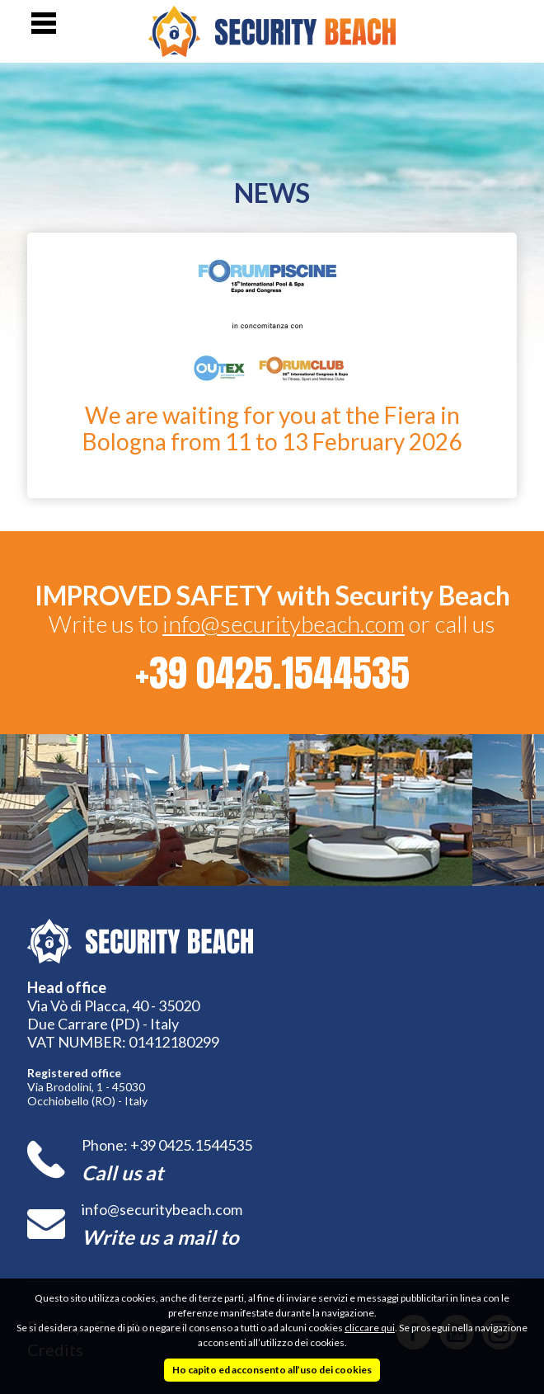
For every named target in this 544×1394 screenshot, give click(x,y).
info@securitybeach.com (283, 624)
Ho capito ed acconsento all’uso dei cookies (272, 1369)
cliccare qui (370, 1327)
